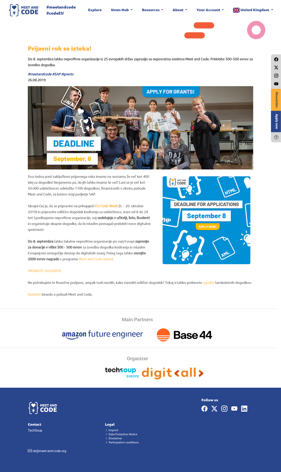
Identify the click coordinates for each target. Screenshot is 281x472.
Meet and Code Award (95, 259)
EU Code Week (106, 206)
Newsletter (277, 100)
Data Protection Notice (121, 434)
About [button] (178, 10)
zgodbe (208, 282)
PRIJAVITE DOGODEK (44, 271)
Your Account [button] (209, 10)
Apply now (277, 121)
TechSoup (63, 437)
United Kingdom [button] (251, 10)
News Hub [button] (120, 10)
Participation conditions (122, 442)
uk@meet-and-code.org (49, 451)
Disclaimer (113, 438)
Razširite (34, 294)
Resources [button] (151, 10)
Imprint (111, 430)
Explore (95, 10)
